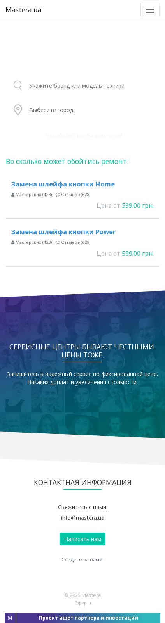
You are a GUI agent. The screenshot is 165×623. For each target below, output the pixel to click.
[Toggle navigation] (150, 9)
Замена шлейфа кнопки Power (63, 231)
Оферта (82, 603)
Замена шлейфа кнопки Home (63, 183)
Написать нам (82, 539)
